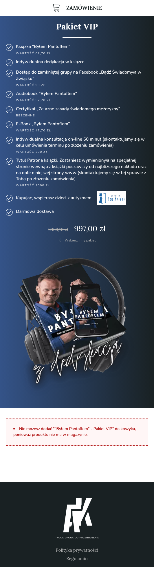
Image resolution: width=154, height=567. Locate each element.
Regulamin (77, 558)
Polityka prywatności (77, 550)
